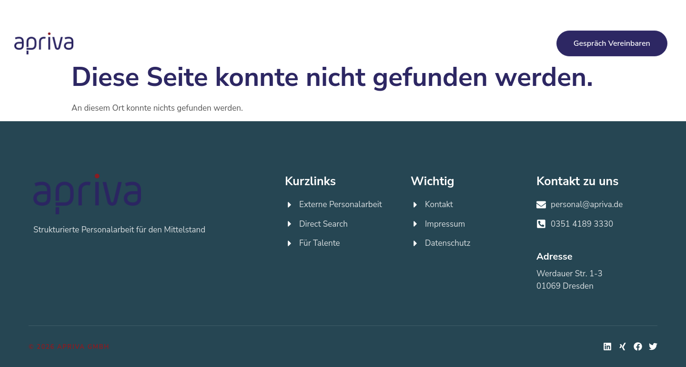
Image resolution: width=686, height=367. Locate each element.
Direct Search (282, 43)
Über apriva (446, 43)
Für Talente (347, 43)
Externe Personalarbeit (205, 43)
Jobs (396, 43)
